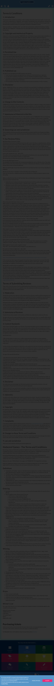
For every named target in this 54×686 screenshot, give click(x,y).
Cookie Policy (4, 683)
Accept (47, 680)
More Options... (36, 680)
